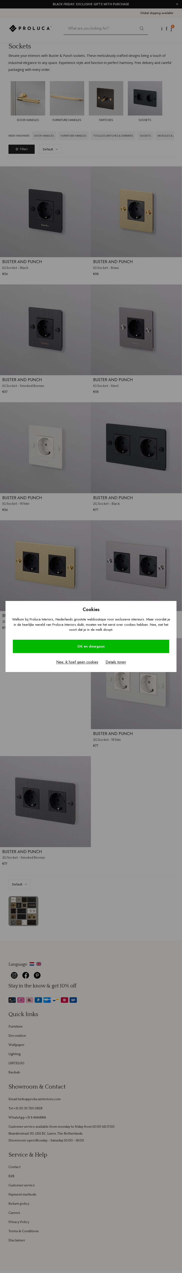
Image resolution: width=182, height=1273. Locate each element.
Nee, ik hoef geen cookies (77, 662)
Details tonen (116, 662)
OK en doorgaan (91, 646)
